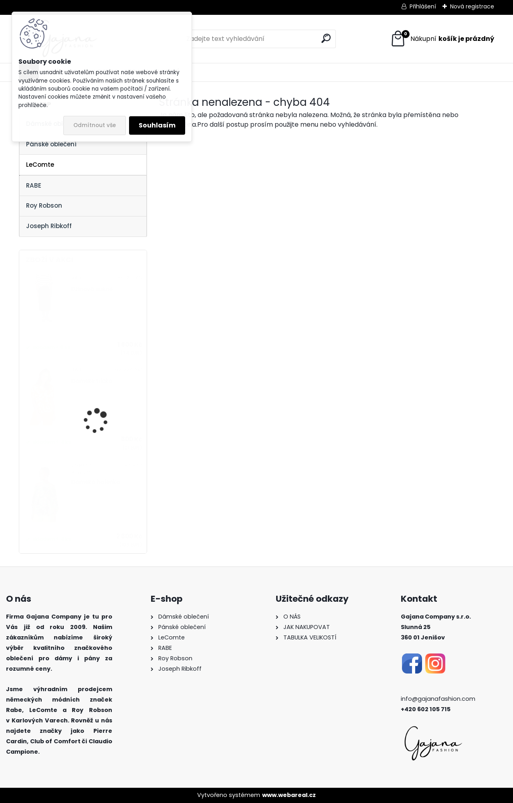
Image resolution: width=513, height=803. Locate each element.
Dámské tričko (91, 381)
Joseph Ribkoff (49, 226)
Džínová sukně (92, 289)
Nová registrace (472, 6)
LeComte (40, 164)
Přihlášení (423, 6)
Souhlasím (157, 125)
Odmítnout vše (94, 125)
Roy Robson (44, 205)
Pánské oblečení (51, 144)
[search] (326, 38)
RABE (33, 185)
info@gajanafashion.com (438, 699)
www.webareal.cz (289, 795)
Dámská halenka (95, 482)
